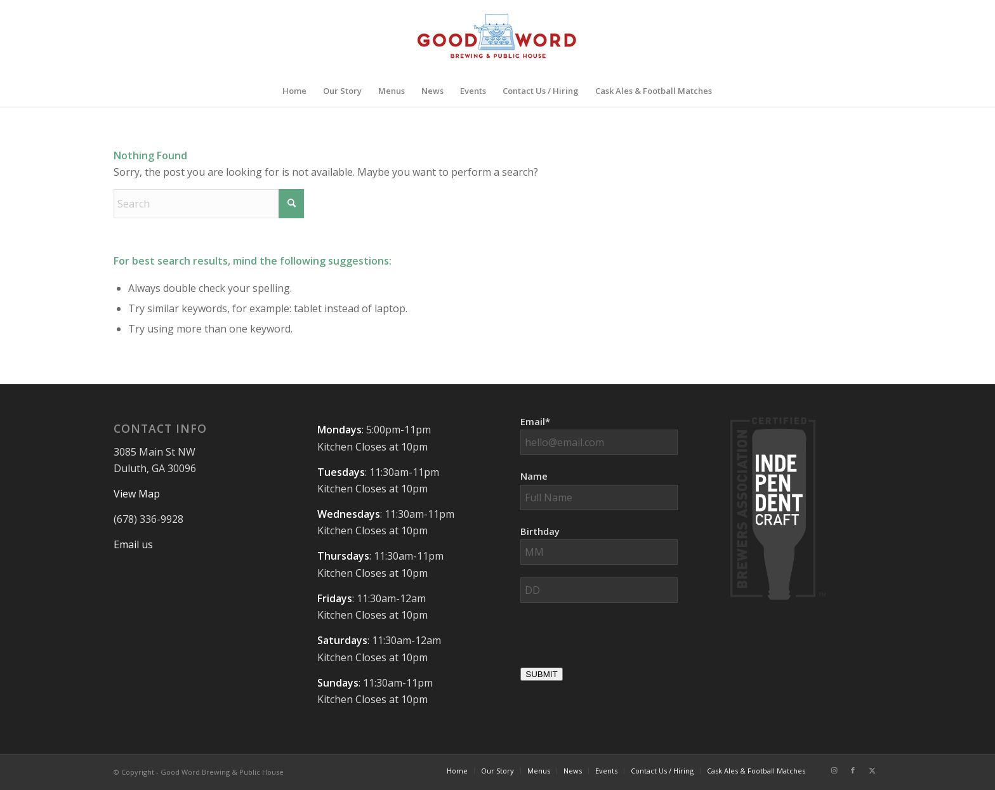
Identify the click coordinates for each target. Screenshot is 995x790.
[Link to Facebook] (852, 770)
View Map (137, 494)
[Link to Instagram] (833, 770)
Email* (535, 421)
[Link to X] (871, 770)
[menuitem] (294, 91)
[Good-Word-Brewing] (497, 37)
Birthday (540, 531)
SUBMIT (541, 674)
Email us (133, 544)
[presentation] (616, 640)
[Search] (209, 203)
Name (534, 476)
